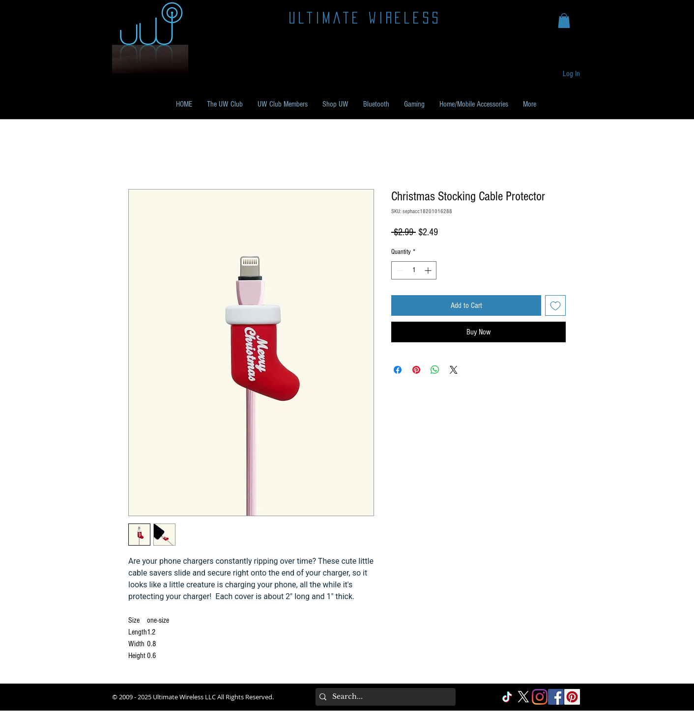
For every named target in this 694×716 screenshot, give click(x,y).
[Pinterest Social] (572, 697)
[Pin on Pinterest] (416, 370)
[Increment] (429, 270)
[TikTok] (507, 697)
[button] (564, 20)
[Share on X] (454, 370)
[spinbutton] (414, 270)
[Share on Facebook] (398, 370)
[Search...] (383, 697)
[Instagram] (540, 697)
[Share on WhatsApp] (435, 370)
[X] (523, 697)
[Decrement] (399, 270)
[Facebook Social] (556, 697)
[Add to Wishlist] (555, 305)
